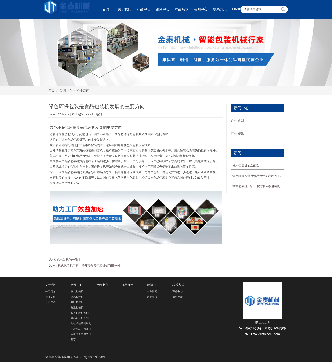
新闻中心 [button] (201, 9)
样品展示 (181, 9)
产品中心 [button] (143, 9)
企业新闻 (237, 121)
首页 (106, 9)
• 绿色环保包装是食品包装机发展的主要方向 (257, 176)
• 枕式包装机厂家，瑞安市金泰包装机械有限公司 (257, 186)
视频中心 (162, 9)
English (238, 9)
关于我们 (51, 285)
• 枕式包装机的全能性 (245, 165)
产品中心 (77, 285)
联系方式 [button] (220, 9)
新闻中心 (66, 90)
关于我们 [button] (124, 9)
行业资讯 (237, 133)
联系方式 (178, 285)
